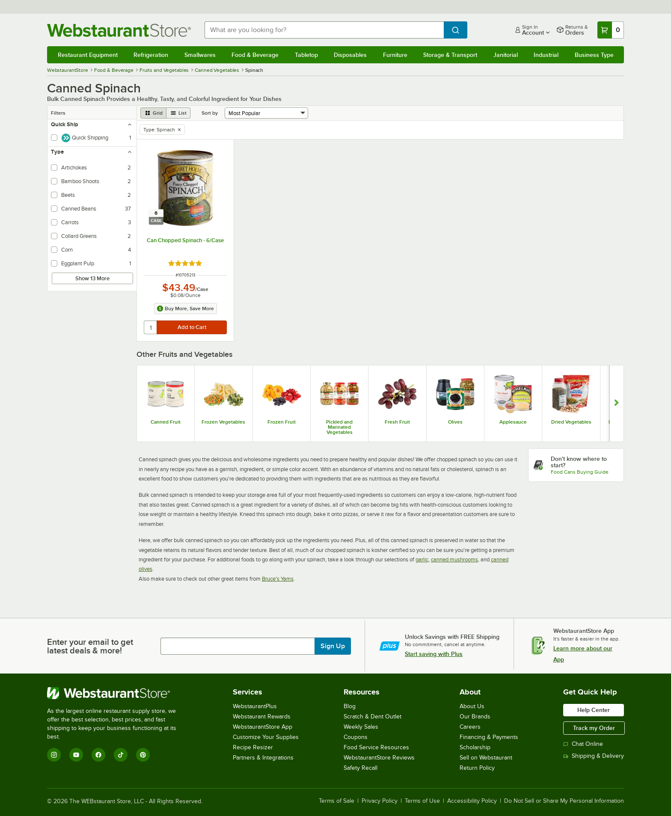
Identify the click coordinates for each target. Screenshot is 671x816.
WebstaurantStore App (262, 727)
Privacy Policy (380, 801)
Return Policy (477, 768)
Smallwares (200, 54)
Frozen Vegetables (223, 421)
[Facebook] (98, 755)
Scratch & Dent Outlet (372, 716)
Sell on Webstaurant (486, 757)
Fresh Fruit (397, 421)
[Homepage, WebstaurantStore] (119, 30)
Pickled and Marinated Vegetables (339, 427)
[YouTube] (76, 755)
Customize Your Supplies (266, 737)
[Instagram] (54, 755)
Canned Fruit (166, 421)
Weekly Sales (361, 727)
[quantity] (151, 327)
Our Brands (475, 716)
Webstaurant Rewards (262, 716)
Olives (455, 421)
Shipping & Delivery (593, 756)
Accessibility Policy (472, 801)
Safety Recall (360, 768)
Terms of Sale (336, 801)
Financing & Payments (489, 737)
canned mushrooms (454, 559)
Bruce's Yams (278, 579)
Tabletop (306, 54)
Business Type (594, 54)
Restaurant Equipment (88, 54)
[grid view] (153, 113)
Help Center (593, 709)
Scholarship (475, 747)
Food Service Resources (376, 747)
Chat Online (583, 744)
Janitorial (505, 54)
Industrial (546, 54)
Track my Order (594, 727)
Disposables (350, 54)
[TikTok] (121, 755)
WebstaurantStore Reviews (379, 757)
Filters (58, 113)
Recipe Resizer (253, 747)
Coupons (356, 737)
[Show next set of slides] (616, 403)
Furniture (395, 54)
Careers (470, 727)
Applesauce (513, 421)
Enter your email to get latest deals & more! (90, 646)
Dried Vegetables (571, 421)
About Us (472, 706)
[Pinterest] (143, 755)
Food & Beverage (255, 54)
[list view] (178, 113)
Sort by (210, 113)
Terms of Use (422, 801)
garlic (422, 559)
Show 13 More (92, 278)
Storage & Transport (450, 54)
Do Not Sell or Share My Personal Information (564, 801)
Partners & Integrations (263, 757)
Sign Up (333, 646)
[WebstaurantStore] (117, 693)
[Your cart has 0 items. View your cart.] (610, 30)
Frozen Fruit (281, 421)
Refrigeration (151, 54)
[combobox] (324, 30)
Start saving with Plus (434, 653)
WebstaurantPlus (255, 706)
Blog (350, 706)
